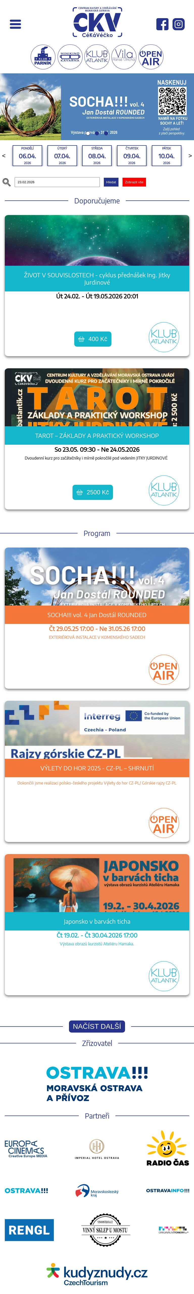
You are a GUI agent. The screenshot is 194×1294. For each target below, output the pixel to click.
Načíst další (97, 1026)
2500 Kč (93, 492)
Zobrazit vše (134, 182)
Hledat (111, 182)
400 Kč (92, 339)
